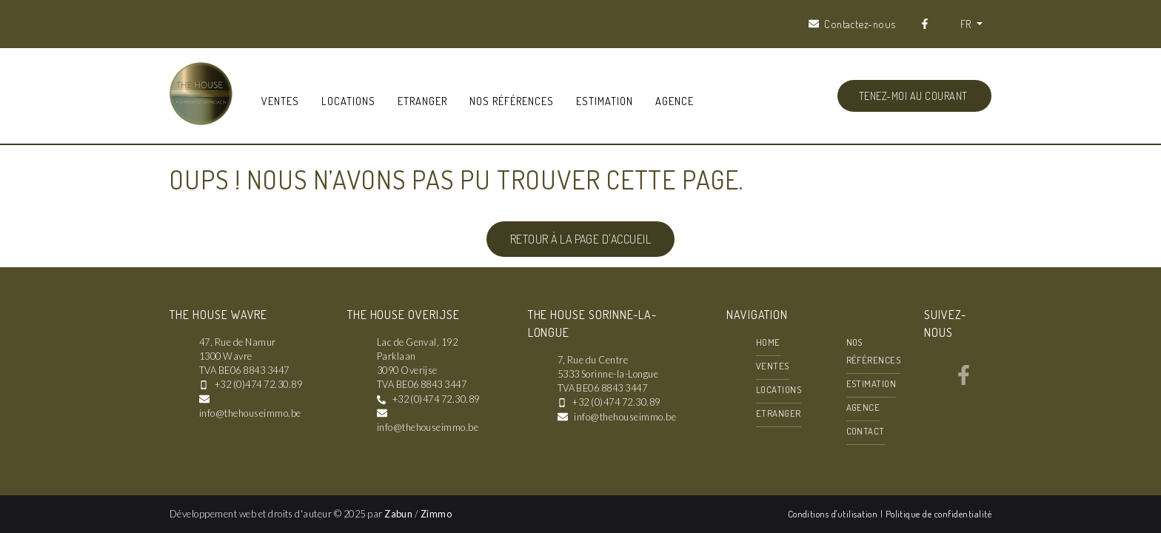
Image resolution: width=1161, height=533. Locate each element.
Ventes (280, 100)
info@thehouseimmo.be (250, 413)
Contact (865, 431)
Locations (348, 100)
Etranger (422, 100)
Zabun (398, 514)
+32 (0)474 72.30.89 (258, 384)
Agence (674, 100)
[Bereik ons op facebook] (964, 380)
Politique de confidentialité (938, 514)
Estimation (604, 100)
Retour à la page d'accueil (580, 239)
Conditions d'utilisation (834, 514)
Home (768, 342)
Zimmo (436, 514)
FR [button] (967, 23)
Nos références (511, 100)
